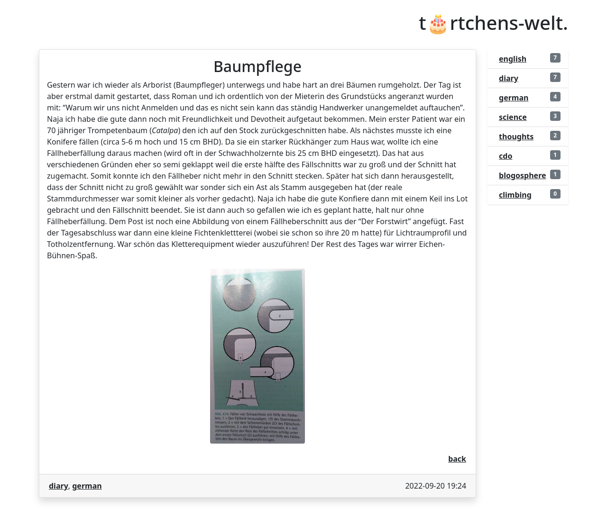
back (457, 459)
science (513, 117)
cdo (505, 156)
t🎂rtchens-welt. (493, 22)
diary (58, 486)
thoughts (516, 136)
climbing (515, 195)
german (86, 486)
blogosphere (522, 175)
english (512, 59)
